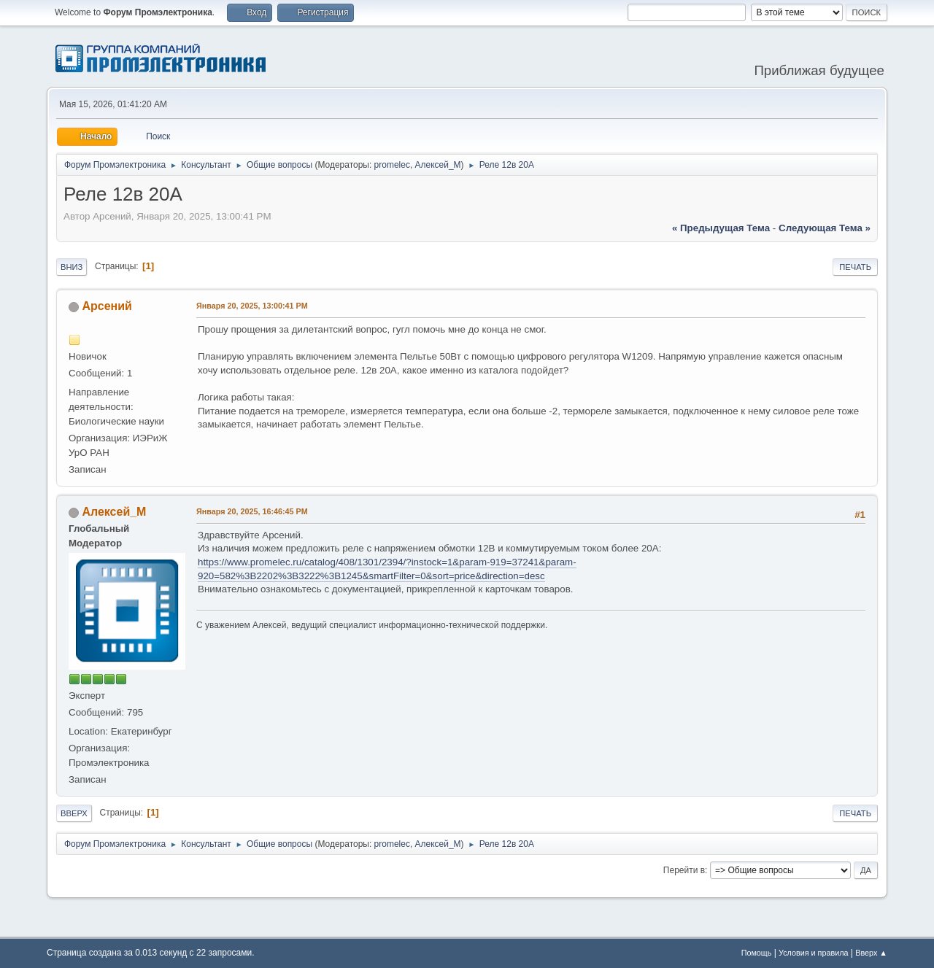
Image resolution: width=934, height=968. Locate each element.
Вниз (71, 267)
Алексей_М (438, 165)
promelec (392, 165)
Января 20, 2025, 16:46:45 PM (252, 511)
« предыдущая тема (721, 227)
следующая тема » (825, 227)
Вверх (74, 813)
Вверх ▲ (871, 952)
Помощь (756, 952)
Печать (855, 267)
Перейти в (684, 870)
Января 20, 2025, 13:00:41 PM (252, 305)
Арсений (106, 306)
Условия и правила (813, 952)
